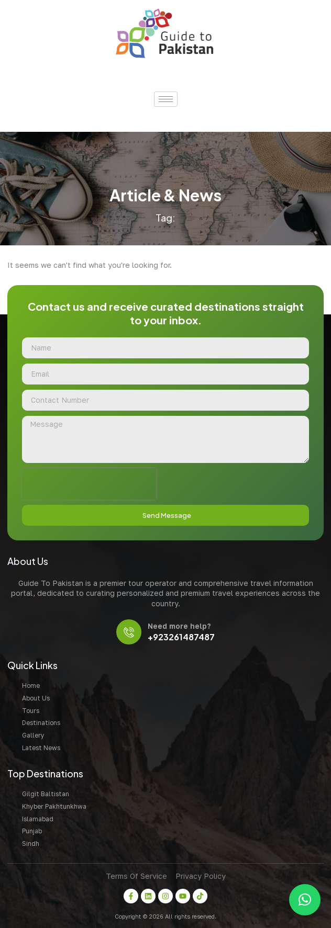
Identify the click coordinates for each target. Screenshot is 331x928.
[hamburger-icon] (166, 99)
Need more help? (179, 625)
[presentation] (89, 484)
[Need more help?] (128, 631)
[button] (305, 899)
